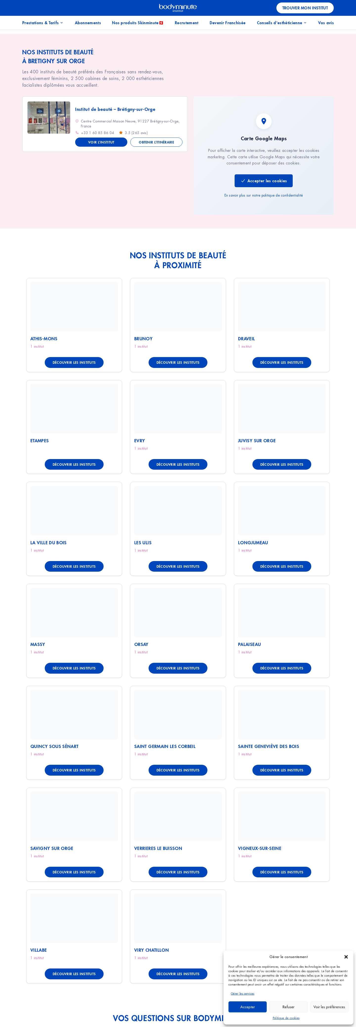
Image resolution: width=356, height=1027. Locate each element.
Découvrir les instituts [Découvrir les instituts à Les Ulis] (178, 566)
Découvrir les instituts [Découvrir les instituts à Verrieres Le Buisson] (178, 872)
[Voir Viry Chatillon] (178, 918)
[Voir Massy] (74, 612)
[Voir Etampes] (74, 408)
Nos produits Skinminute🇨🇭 (138, 22)
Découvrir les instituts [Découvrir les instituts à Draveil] (281, 362)
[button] (346, 956)
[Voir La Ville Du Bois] (74, 510)
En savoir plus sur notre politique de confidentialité (263, 195)
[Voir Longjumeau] (282, 510)
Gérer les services (242, 994)
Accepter (247, 1007)
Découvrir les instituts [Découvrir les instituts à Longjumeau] (281, 566)
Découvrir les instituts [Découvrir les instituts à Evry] (178, 464)
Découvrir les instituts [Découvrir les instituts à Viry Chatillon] (178, 973)
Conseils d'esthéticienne (282, 22)
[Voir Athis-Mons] (74, 306)
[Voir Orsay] (178, 612)
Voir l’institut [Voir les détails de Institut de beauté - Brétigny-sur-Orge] (101, 142)
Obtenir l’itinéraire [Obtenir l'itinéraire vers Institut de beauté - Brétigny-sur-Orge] (156, 142)
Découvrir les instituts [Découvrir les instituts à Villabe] (74, 973)
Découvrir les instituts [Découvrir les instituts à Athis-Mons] (74, 362)
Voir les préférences (329, 1007)
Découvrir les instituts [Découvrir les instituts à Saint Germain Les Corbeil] (178, 770)
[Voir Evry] (178, 408)
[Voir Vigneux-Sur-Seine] (282, 816)
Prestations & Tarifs (43, 22)
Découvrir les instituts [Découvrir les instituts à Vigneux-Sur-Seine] (281, 872)
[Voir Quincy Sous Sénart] (74, 714)
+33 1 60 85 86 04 (97, 133)
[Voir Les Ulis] (178, 510)
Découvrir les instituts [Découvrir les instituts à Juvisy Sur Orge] (281, 464)
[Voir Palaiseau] (282, 612)
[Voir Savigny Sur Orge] (74, 816)
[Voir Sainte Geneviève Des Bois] (282, 714)
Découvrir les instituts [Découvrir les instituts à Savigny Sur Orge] (74, 872)
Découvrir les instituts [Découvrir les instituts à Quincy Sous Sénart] (74, 770)
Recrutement (187, 22)
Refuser (288, 1007)
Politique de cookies (286, 1018)
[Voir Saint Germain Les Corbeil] (178, 714)
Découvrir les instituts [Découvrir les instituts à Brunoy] (178, 362)
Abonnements (88, 22)
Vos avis (326, 22)
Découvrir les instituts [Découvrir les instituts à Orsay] (178, 668)
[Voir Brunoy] (178, 306)
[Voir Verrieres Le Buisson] (178, 816)
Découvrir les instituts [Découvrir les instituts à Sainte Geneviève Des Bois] (281, 770)
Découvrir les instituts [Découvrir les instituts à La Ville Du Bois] (74, 566)
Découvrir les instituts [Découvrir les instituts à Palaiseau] (281, 668)
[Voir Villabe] (74, 918)
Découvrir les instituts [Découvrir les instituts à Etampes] (74, 464)
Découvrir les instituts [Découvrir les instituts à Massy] (74, 668)
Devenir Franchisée (228, 22)
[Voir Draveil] (282, 306)
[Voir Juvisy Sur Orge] (282, 408)
